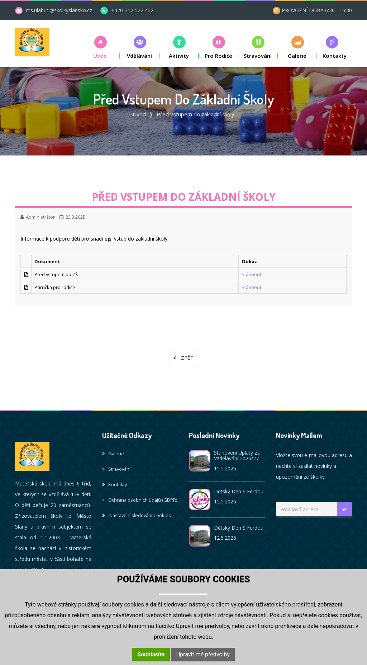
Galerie (113, 453)
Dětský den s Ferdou (238, 491)
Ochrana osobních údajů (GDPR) (139, 500)
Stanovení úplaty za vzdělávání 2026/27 (237, 455)
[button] (100, 47)
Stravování (116, 469)
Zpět (183, 357)
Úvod (139, 114)
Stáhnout (251, 274)
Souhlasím (151, 654)
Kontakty (114, 484)
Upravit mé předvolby (203, 654)
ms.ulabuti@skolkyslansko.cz (59, 10)
